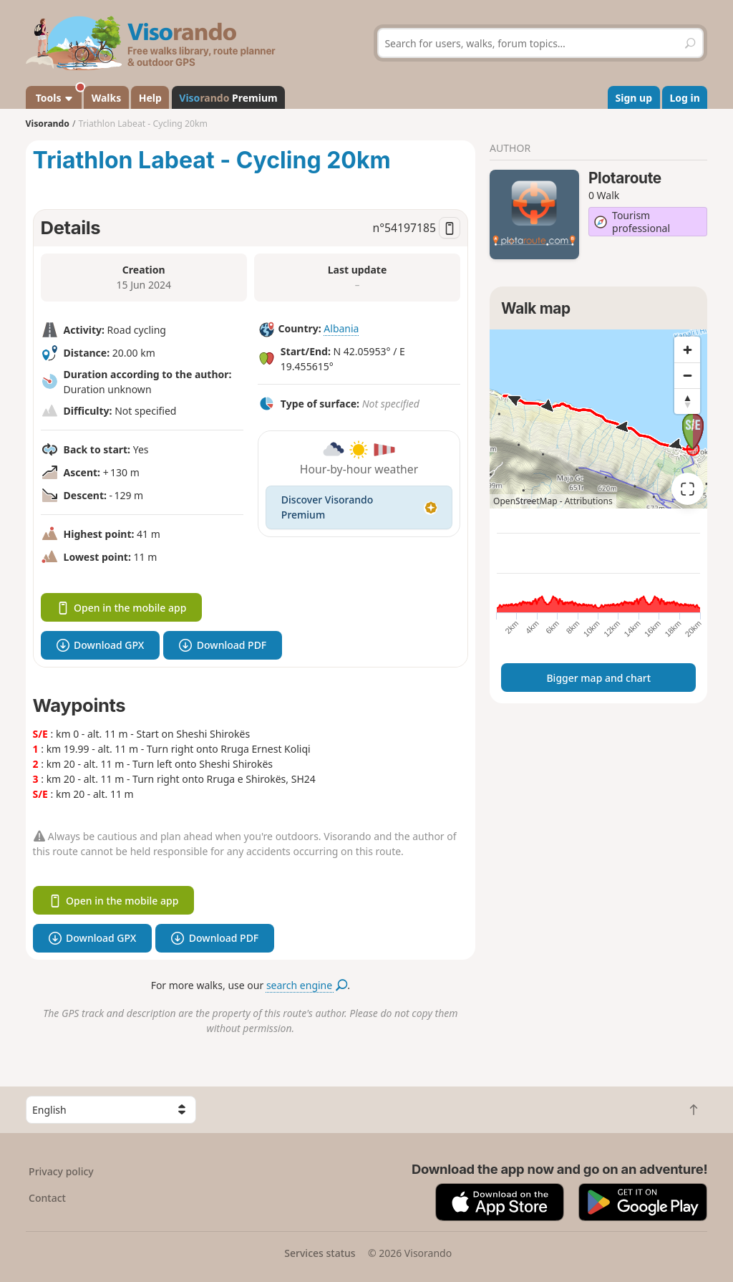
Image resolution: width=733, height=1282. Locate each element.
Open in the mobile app (122, 607)
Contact (47, 1198)
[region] (598, 419)
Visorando (47, 123)
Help (150, 98)
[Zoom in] (687, 349)
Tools (57, 95)
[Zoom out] (687, 375)
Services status (319, 1253)
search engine (306, 985)
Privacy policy (61, 1171)
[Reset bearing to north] (687, 401)
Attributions (589, 501)
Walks (107, 98)
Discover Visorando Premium (359, 507)
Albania (341, 328)
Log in (685, 98)
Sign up (634, 98)
